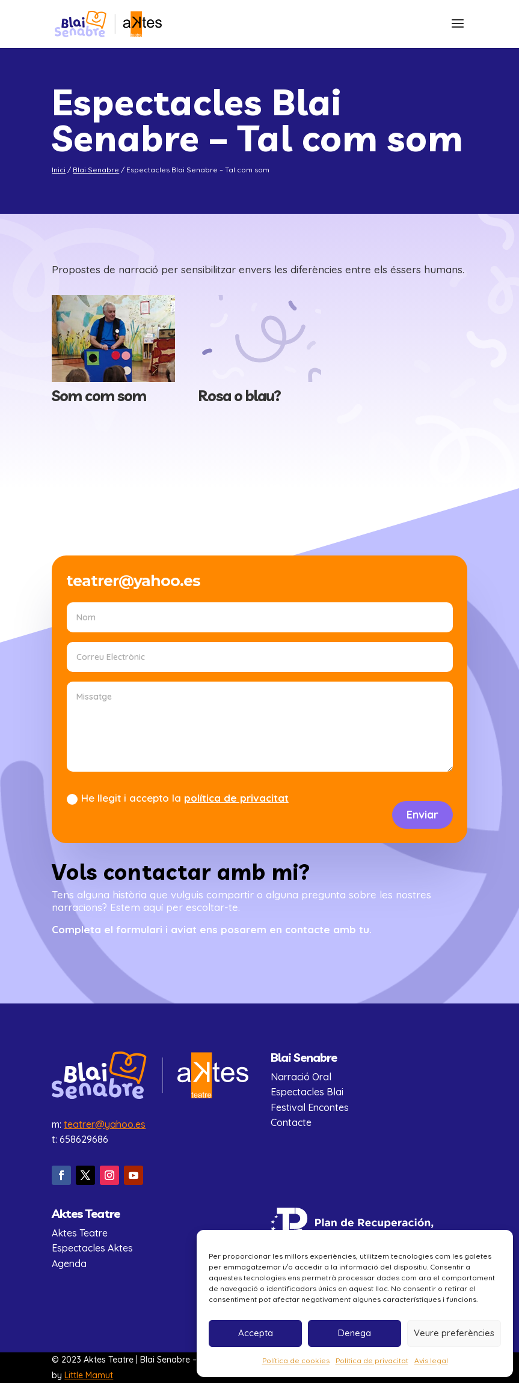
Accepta (255, 1333)
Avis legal (431, 1360)
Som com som (99, 395)
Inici (59, 169)
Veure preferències (454, 1333)
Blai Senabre (96, 169)
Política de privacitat (372, 1360)
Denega (354, 1333)
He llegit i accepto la (178, 798)
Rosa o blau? (239, 395)
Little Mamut (88, 1375)
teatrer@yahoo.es (105, 1124)
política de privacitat (236, 797)
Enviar (422, 815)
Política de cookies (296, 1360)
